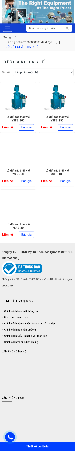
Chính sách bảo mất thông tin (21, 311)
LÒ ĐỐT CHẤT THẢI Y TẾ (22, 46)
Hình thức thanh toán (16, 317)
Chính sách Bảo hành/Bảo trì (20, 329)
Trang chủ (10, 37)
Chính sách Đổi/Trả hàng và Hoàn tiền (25, 335)
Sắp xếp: (7, 72)
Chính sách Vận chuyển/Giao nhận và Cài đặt (29, 323)
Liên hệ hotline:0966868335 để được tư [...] (33, 42)
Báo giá (26, 127)
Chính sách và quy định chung (21, 341)
